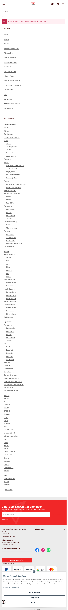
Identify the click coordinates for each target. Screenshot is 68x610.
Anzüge (6, 181)
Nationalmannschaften (14, 244)
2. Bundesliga (11, 237)
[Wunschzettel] (58, 4)
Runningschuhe (9, 280)
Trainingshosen (11, 147)
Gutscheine (8, 489)
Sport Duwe (8, 455)
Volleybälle (10, 359)
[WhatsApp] (48, 550)
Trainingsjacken (11, 168)
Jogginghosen (11, 156)
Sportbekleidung (9, 478)
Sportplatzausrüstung (11, 378)
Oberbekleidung (11, 228)
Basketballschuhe (10, 301)
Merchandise (8, 369)
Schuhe (6, 481)
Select (6, 449)
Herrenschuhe (11, 283)
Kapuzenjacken (11, 178)
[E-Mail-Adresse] (26, 514)
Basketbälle (10, 350)
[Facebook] (37, 550)
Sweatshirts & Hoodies (11, 137)
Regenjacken (10, 172)
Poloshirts (7, 159)
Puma (8, 261)
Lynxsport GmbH (9, 433)
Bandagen (7, 362)
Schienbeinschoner (10, 375)
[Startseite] (33, 3)
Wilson (6, 470)
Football (9, 347)
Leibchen (7, 366)
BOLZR (6, 408)
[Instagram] (42, 550)
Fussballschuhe (9, 255)
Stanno (6, 458)
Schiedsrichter (9, 247)
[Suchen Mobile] (31, 11)
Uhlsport (7, 461)
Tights (8, 150)
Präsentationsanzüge (13, 187)
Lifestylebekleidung (10, 222)
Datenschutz (15, 587)
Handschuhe (10, 209)
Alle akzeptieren (34, 592)
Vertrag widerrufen (16, 560)
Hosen (6, 140)
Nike (7, 273)
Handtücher (10, 331)
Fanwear (7, 231)
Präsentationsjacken (13, 175)
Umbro (8, 276)
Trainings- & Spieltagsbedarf (13, 384)
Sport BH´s (10, 203)
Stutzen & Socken (10, 190)
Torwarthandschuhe (11, 391)
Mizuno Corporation (11, 436)
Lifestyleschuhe (9, 305)
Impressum (6, 587)
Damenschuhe (11, 286)
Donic (6, 417)
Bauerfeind (7, 405)
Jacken (6, 162)
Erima (6, 420)
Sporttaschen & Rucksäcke (13, 381)
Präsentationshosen (13, 153)
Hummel (9, 270)
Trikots (6, 128)
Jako (8, 264)
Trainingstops (8, 134)
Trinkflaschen (8, 388)
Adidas (8, 258)
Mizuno (8, 267)
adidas (6, 398)
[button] (4, 4)
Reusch (6, 445)
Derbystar (7, 414)
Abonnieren (57, 514)
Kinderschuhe (11, 298)
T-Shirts (6, 131)
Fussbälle (9, 353)
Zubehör (9, 219)
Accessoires (8, 206)
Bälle (5, 344)
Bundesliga (10, 234)
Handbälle (9, 356)
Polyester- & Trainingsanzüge (16, 184)
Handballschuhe (9, 289)
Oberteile (9, 200)
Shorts (8, 143)
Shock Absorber (9, 452)
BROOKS (7, 411)
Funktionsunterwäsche (12, 193)
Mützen (8, 212)
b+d (5, 402)
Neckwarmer (10, 215)
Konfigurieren (34, 598)
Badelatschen (8, 317)
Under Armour (8, 467)
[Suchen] (62, 11)
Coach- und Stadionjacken (15, 165)
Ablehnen (34, 603)
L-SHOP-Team (9, 430)
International (10, 240)
